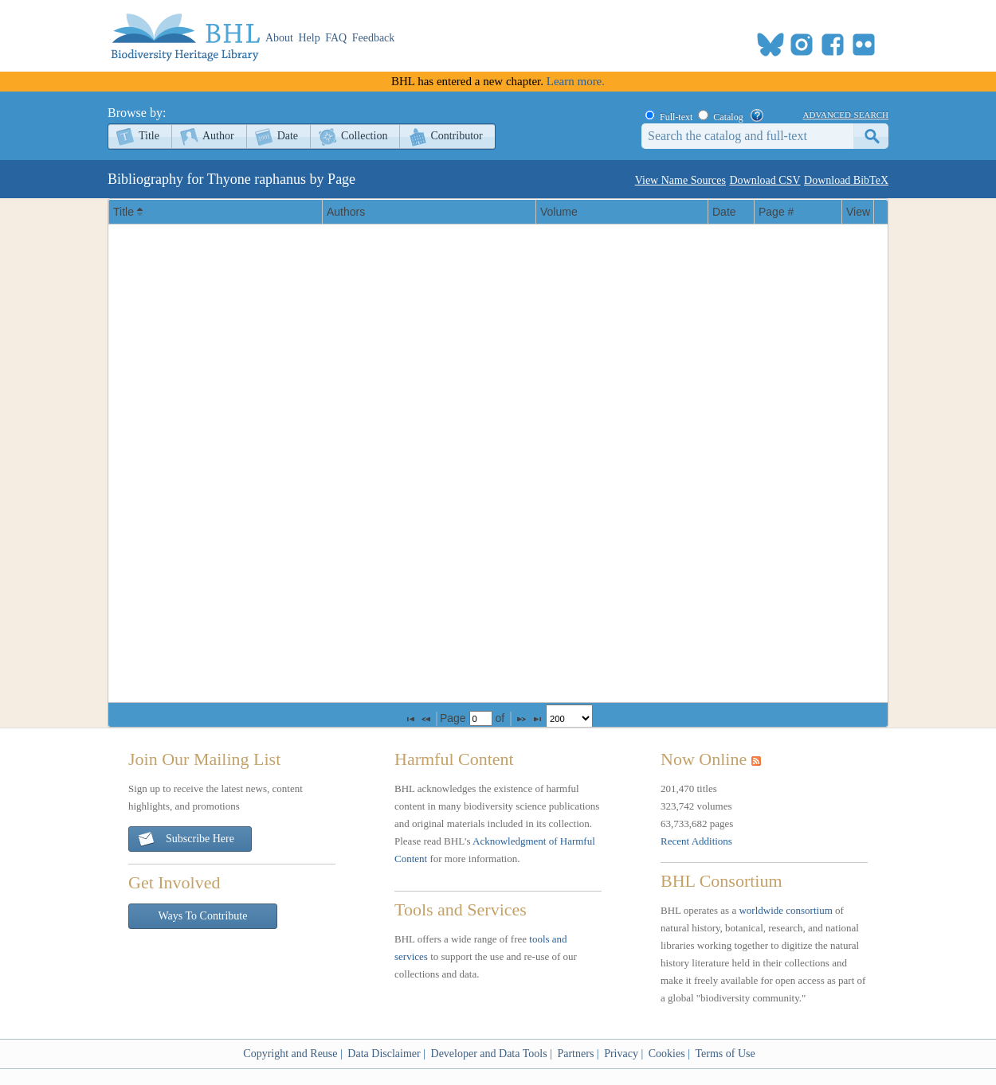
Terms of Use (725, 1054)
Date (287, 136)
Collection (364, 136)
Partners (575, 1054)
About (279, 38)
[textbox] (480, 718)
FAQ (336, 38)
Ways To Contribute (203, 916)
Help (309, 38)
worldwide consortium (785, 910)
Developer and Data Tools (489, 1054)
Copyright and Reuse (290, 1054)
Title (149, 136)
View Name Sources (680, 180)
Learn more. (576, 81)
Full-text (676, 117)
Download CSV (764, 180)
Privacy (621, 1054)
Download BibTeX (846, 180)
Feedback (373, 38)
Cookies (667, 1054)
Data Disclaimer (383, 1054)
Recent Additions (696, 841)
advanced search (845, 113)
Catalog (728, 117)
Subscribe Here (185, 839)
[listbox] (569, 718)
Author (218, 136)
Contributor (456, 136)
